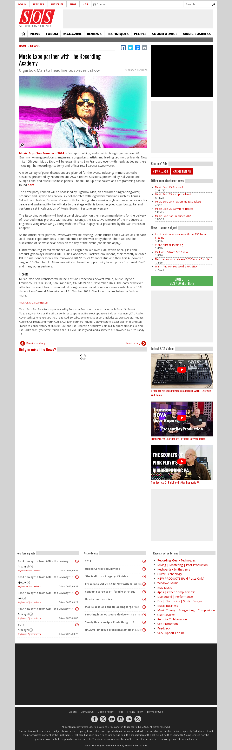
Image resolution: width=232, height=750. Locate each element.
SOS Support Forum (170, 633)
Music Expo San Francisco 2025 (173, 216)
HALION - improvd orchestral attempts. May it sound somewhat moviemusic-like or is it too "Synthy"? (114, 630)
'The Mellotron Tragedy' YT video (106, 576)
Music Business (197, 34)
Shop (73, 4)
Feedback (163, 628)
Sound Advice (164, 34)
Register (38, 4)
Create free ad (182, 171)
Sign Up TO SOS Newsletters (182, 281)
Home (23, 33)
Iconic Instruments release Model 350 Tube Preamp (180, 236)
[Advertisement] (182, 316)
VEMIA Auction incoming (169, 245)
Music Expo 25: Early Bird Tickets (174, 209)
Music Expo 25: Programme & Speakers (178, 201)
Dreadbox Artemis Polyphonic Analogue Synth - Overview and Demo (181, 392)
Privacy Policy (135, 712)
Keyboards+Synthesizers (29, 570)
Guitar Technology (169, 574)
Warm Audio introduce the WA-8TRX (176, 266)
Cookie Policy (105, 712)
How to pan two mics (98, 599)
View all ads (160, 171)
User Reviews (166, 615)
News (35, 34)
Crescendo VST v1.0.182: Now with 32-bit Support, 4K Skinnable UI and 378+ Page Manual (114, 584)
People (140, 34)
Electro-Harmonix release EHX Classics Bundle (182, 259)
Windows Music (167, 583)
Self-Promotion (167, 624)
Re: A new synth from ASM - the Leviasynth (45, 561)
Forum (52, 34)
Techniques (118, 34)
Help (85, 4)
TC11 (21, 624)
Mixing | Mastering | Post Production (182, 565)
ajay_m (22, 582)
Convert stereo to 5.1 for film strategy (110, 591)
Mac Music (164, 587)
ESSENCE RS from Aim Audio (171, 252)
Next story (133, 343)
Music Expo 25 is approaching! (173, 194)
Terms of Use (155, 712)
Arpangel (23, 566)
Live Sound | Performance (175, 597)
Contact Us (87, 712)
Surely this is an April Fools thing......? (109, 622)
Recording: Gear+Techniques (176, 560)
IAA (20, 598)
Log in (22, 4)
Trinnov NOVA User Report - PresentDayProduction (178, 438)
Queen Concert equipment (102, 569)
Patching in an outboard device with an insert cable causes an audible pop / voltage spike (114, 614)
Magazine (72, 34)
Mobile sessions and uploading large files (112, 607)
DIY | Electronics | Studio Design (179, 601)
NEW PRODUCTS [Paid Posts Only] (180, 578)
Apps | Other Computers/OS (176, 592)
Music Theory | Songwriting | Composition (186, 610)
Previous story (35, 343)
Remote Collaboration (172, 619)
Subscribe (57, 4)
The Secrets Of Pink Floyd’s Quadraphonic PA (175, 482)
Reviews (94, 34)
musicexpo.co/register (33, 302)
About (73, 712)
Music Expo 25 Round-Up (169, 187)
